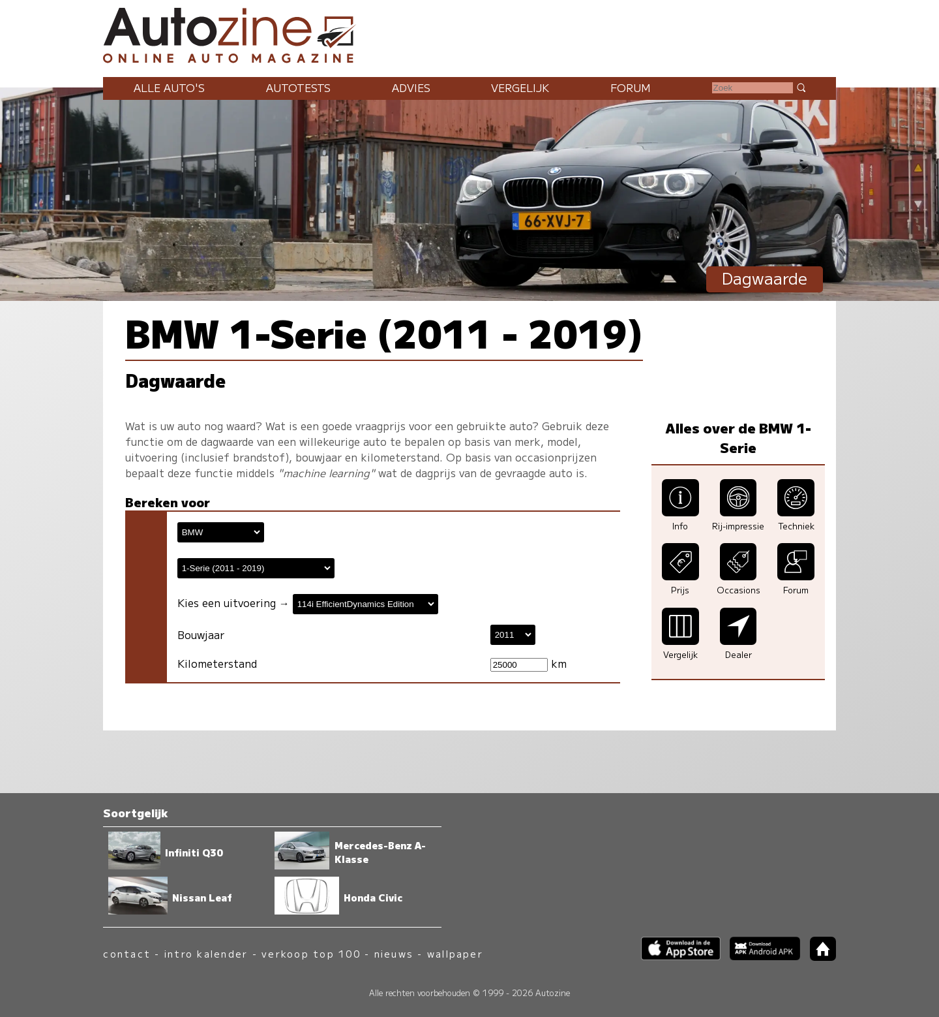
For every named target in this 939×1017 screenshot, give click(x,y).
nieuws (393, 953)
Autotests (298, 87)
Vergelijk (520, 87)
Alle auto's (169, 87)
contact (127, 953)
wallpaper (455, 953)
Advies (411, 87)
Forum (630, 87)
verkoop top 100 (311, 953)
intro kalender (206, 953)
